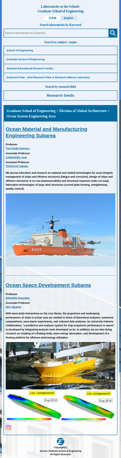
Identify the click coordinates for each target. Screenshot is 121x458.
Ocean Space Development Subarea (48, 285)
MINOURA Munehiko (18, 298)
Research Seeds (60, 95)
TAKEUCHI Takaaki (17, 166)
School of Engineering (20, 50)
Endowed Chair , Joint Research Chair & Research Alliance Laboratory (48, 77)
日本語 (52, 18)
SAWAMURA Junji (16, 157)
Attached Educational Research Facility (30, 68)
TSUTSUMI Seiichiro (18, 148)
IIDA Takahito (13, 307)
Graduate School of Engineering (60, 8)
